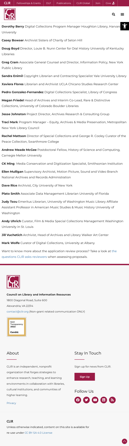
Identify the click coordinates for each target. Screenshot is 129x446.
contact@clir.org (18, 311)
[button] (124, 26)
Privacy (11, 403)
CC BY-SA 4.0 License (38, 432)
